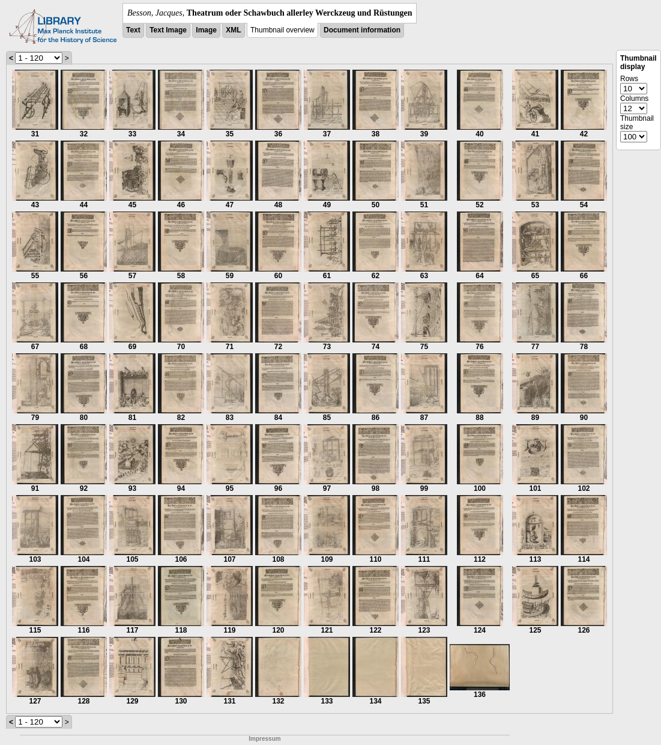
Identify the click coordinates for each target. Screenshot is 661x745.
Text (133, 30)
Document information (362, 30)
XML (233, 30)
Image (206, 30)
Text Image (168, 30)
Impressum (264, 738)
